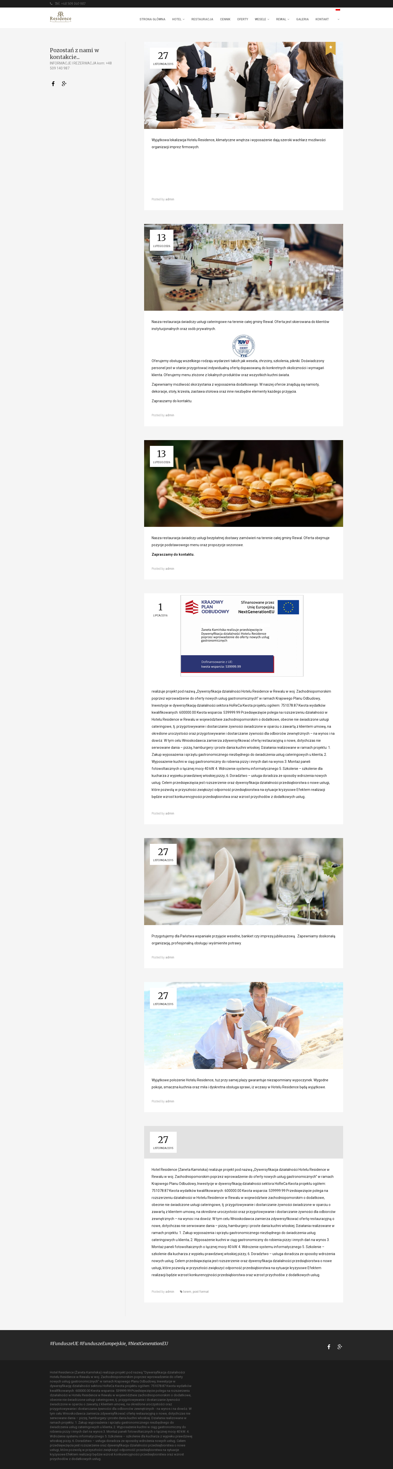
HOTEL (176, 19)
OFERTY (242, 19)
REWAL (281, 19)
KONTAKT (322, 19)
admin (169, 199)
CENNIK (225, 19)
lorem (187, 1291)
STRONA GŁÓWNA (152, 19)
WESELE (260, 19)
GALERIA (302, 19)
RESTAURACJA (202, 19)
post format (201, 1291)
